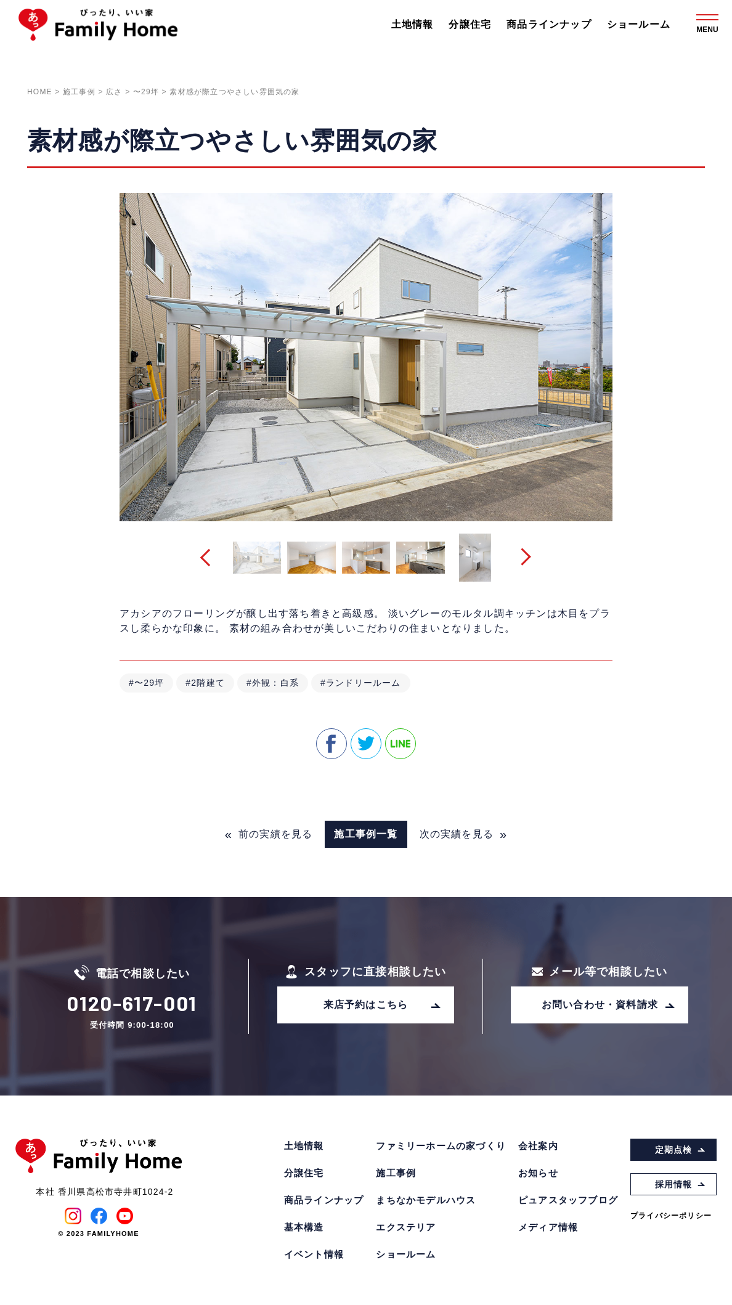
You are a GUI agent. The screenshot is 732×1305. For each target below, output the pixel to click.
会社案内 (538, 1145)
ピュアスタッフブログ (568, 1200)
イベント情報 (314, 1254)
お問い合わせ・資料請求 (609, 1004)
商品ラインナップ (549, 24)
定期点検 (680, 1150)
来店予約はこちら (382, 1004)
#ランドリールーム (360, 683)
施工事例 (396, 1172)
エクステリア (406, 1227)
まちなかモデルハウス (426, 1200)
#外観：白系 (272, 683)
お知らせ (538, 1172)
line (400, 743)
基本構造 (304, 1227)
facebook (331, 743)
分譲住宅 (470, 24)
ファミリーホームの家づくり (441, 1145)
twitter (366, 743)
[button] (209, 558)
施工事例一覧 (365, 834)
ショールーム (638, 24)
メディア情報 (548, 1227)
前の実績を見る (269, 834)
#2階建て (205, 683)
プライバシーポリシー (671, 1215)
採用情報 (680, 1184)
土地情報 (412, 24)
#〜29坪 (146, 683)
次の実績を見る (464, 834)
